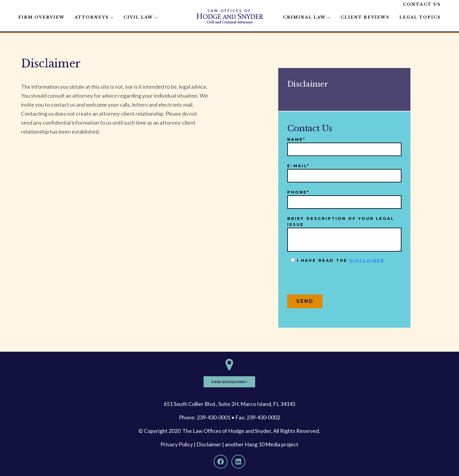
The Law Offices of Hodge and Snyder (226, 430)
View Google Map (229, 382)
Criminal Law (304, 17)
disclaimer (367, 260)
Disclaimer (208, 444)
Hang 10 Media (262, 444)
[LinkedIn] (238, 462)
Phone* (344, 197)
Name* (344, 144)
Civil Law (138, 17)
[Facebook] (221, 462)
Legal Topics (420, 17)
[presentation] (332, 281)
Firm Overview (41, 17)
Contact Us (422, 4)
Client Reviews (365, 17)
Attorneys (92, 17)
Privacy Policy (176, 444)
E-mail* (344, 171)
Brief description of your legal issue (344, 234)
